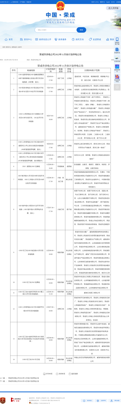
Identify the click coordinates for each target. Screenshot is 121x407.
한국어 (113, 2)
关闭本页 (60, 374)
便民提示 (14, 47)
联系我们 (87, 400)
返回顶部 (73, 374)
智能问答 (29, 2)
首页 (4, 47)
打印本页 (47, 374)
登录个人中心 (95, 2)
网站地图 (114, 400)
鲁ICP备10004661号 (54, 400)
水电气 (20, 47)
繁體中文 (102, 2)
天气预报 (22, 2)
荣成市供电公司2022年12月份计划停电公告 (23, 378)
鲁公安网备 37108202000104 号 (39, 403)
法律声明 (101, 400)
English (108, 2)
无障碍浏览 (14, 2)
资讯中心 (8, 47)
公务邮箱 (118, 2)
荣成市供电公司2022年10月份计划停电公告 (23, 381)
